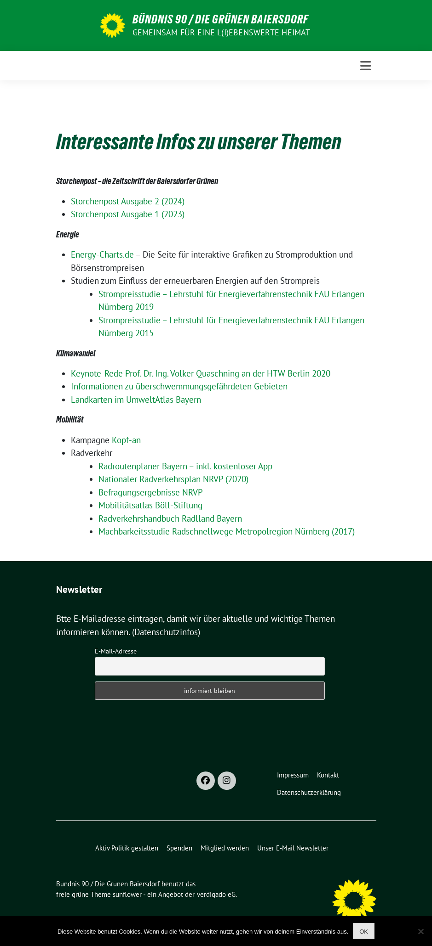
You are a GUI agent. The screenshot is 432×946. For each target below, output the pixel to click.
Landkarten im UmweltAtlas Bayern (136, 399)
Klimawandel (75, 353)
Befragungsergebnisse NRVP (150, 492)
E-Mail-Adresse (116, 651)
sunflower (127, 894)
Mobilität (70, 419)
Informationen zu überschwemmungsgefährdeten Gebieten (179, 386)
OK (363, 931)
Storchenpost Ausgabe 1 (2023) (127, 214)
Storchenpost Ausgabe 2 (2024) (127, 201)
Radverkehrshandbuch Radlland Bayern (170, 518)
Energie (67, 234)
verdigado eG (216, 894)
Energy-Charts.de (102, 254)
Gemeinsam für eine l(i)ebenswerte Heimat (221, 32)
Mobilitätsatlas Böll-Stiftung (150, 505)
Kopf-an (126, 439)
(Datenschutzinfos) (166, 631)
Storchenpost (77, 181)
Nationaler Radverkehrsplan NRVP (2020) (173, 478)
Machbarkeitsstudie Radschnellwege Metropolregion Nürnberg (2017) (226, 531)
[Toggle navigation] (365, 66)
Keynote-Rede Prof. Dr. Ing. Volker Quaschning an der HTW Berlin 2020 (200, 373)
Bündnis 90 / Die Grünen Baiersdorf (220, 19)
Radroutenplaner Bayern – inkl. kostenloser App (185, 466)
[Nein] (420, 931)
